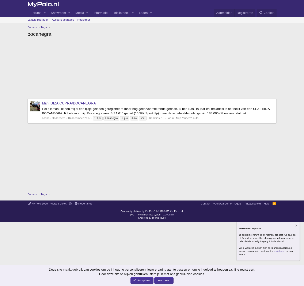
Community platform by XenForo (152, 211)
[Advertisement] (152, 69)
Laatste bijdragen (38, 19)
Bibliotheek (121, 13)
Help (267, 203)
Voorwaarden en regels (227, 203)
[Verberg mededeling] (296, 226)
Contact (205, 203)
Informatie (101, 13)
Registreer (83, 19)
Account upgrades (63, 19)
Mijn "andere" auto (187, 118)
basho (45, 118)
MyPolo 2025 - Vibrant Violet (47, 203)
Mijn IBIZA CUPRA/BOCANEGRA (69, 103)
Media (79, 13)
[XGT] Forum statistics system (152, 214)
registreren (279, 251)
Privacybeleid (252, 203)
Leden (143, 13)
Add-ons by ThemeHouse (152, 218)
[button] (45, 13)
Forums (36, 13)
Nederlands (83, 203)
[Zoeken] (267, 13)
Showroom (58, 13)
